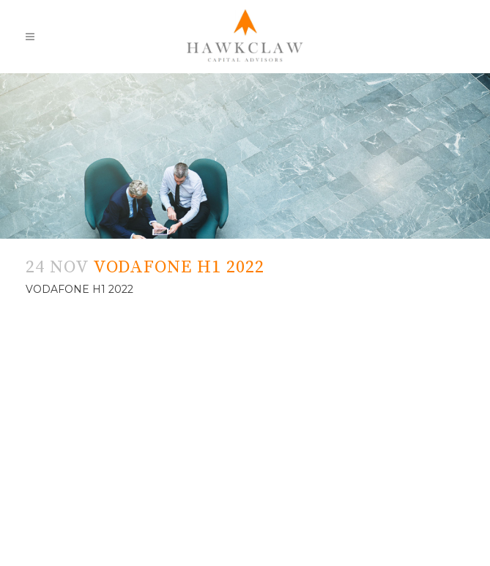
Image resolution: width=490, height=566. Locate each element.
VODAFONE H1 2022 (79, 289)
